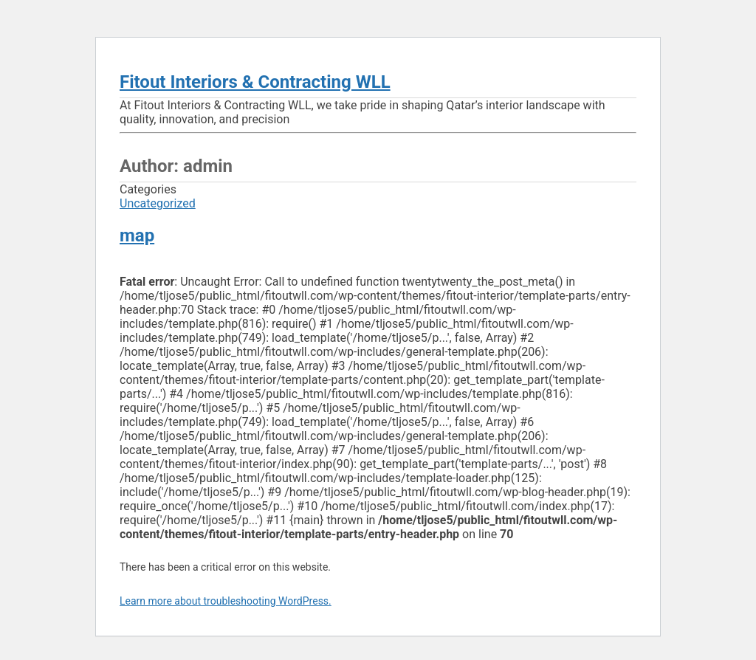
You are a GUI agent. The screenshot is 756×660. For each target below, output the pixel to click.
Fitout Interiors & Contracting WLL (255, 82)
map (137, 235)
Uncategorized (158, 203)
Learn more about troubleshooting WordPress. (225, 601)
